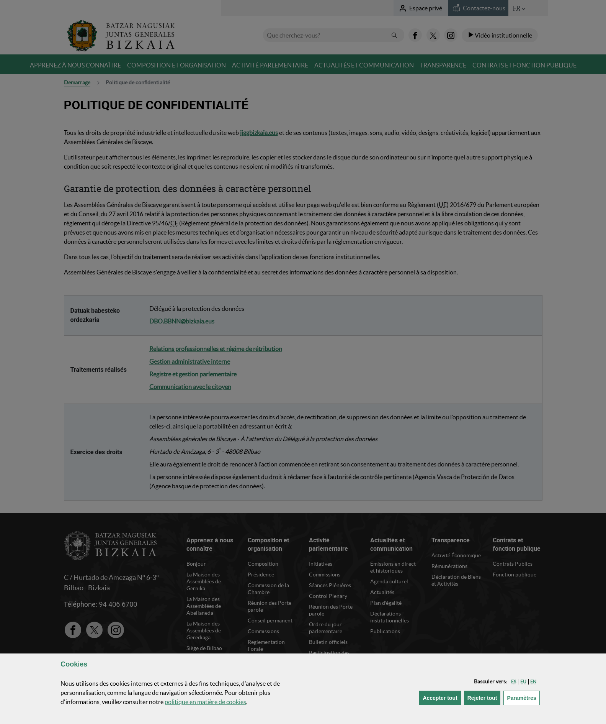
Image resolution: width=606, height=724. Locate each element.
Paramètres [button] (523, 697)
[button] (513, 681)
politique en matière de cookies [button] (205, 701)
